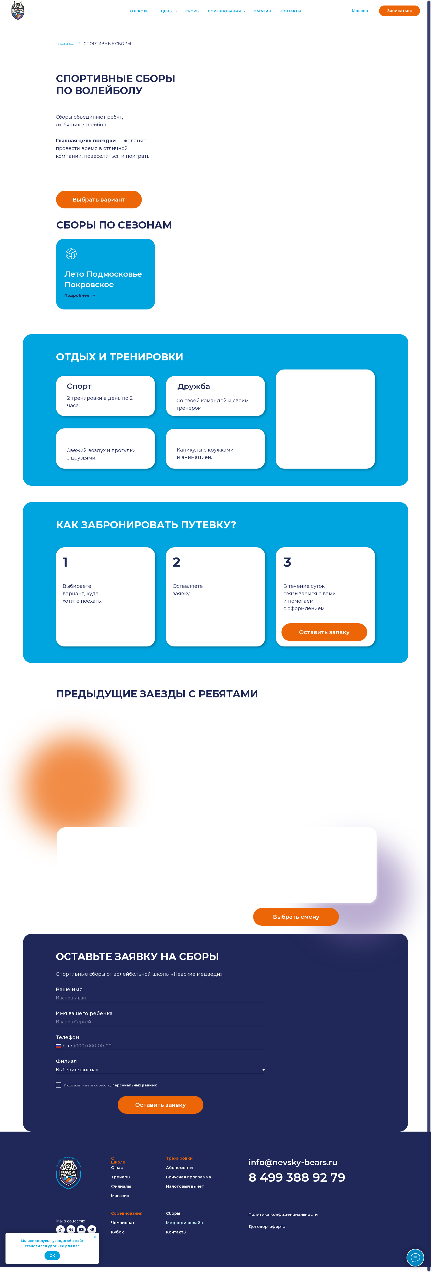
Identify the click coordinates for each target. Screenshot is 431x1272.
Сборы (192, 11)
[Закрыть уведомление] (95, 1237)
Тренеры (120, 1177)
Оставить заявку (160, 1105)
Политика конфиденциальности (283, 1214)
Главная (66, 43)
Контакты (290, 11)
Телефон (67, 1037)
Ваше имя (69, 989)
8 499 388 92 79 (296, 1177)
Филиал (66, 1061)
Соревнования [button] (225, 11)
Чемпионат (123, 1222)
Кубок (117, 1232)
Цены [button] (167, 11)
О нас (117, 1167)
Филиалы (121, 1186)
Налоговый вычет (185, 1186)
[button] (399, 11)
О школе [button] (140, 11)
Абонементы (179, 1167)
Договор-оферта (267, 1226)
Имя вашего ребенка (84, 1013)
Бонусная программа (188, 1177)
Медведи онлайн (184, 1222)
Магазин (262, 11)
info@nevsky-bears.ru (292, 1162)
